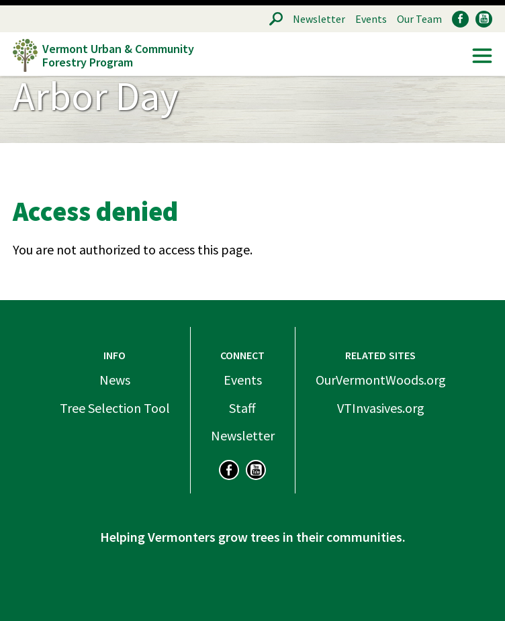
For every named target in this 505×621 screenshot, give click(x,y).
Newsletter (319, 19)
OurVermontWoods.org (381, 379)
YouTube (483, 19)
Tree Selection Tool (115, 407)
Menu (482, 56)
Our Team (419, 19)
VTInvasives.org (380, 407)
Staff (242, 407)
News (114, 379)
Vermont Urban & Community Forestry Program (118, 55)
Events (371, 19)
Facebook (460, 19)
